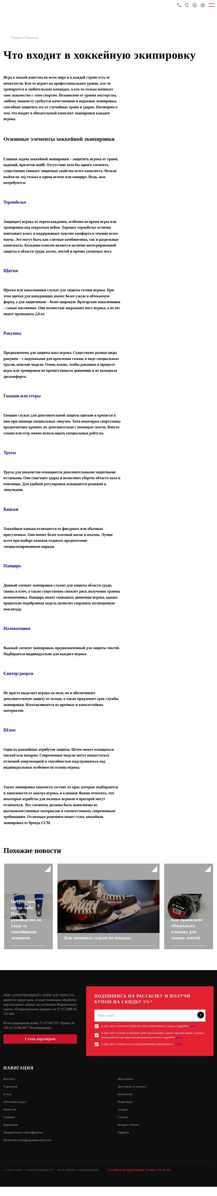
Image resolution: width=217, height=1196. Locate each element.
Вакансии (11, 1133)
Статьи (123, 1125)
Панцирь (12, 565)
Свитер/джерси (18, 673)
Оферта (124, 1141)
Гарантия (10, 1094)
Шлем (9, 730)
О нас (8, 1102)
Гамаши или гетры (22, 395)
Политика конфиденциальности (28, 1149)
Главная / (19, 37)
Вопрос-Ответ (129, 1133)
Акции (123, 1117)
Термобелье (14, 202)
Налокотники (16, 628)
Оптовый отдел (15, 1110)
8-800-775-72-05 (158, 1179)
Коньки (10, 509)
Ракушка (12, 333)
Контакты (125, 1102)
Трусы (9, 452)
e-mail (177, 1051)
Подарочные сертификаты (23, 1141)
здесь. (193, 1033)
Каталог (9, 1086)
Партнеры (125, 1110)
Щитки (10, 270)
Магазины (126, 1086)
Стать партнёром (40, 1046)
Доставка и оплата (132, 1094)
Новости (10, 1117)
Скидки (9, 1125)
